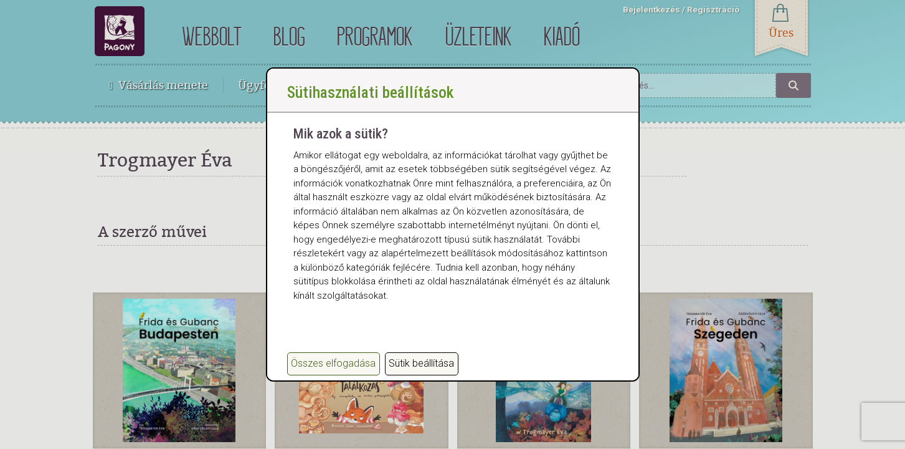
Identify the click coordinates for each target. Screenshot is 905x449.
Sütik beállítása (421, 363)
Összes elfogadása (333, 363)
